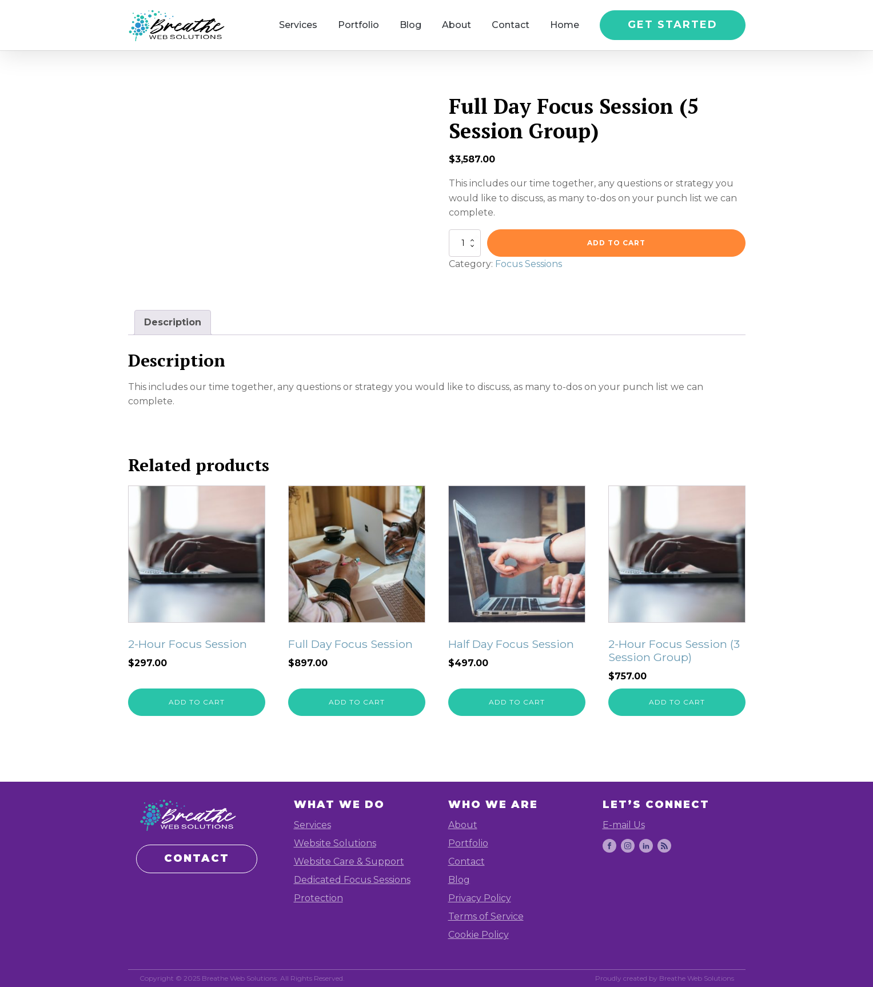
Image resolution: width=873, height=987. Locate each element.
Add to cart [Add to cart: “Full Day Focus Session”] (357, 702)
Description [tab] (172, 322)
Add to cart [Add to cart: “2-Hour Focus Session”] (197, 702)
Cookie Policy (478, 934)
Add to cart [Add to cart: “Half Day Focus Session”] (517, 702)
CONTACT (196, 858)
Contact (510, 24)
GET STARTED (672, 24)
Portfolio (358, 24)
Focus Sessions (528, 263)
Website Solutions (335, 843)
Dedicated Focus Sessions (352, 879)
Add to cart (616, 242)
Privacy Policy (479, 898)
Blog (410, 24)
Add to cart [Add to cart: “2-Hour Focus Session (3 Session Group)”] (677, 702)
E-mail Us (624, 824)
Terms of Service (486, 916)
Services (298, 24)
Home (564, 24)
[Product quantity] (465, 243)
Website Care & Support (349, 861)
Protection (318, 898)
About (456, 24)
